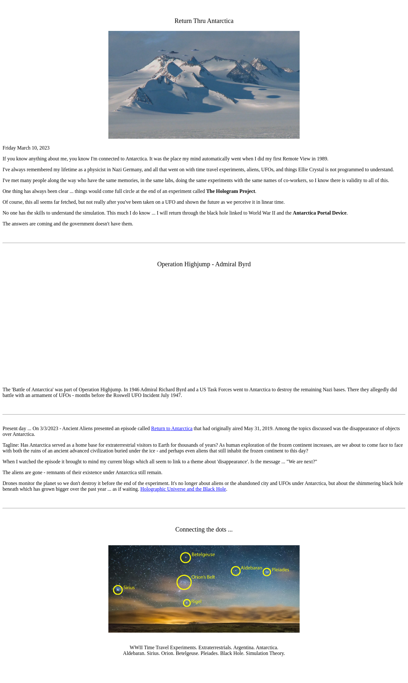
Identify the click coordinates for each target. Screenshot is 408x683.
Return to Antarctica (172, 428)
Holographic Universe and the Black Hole (183, 489)
